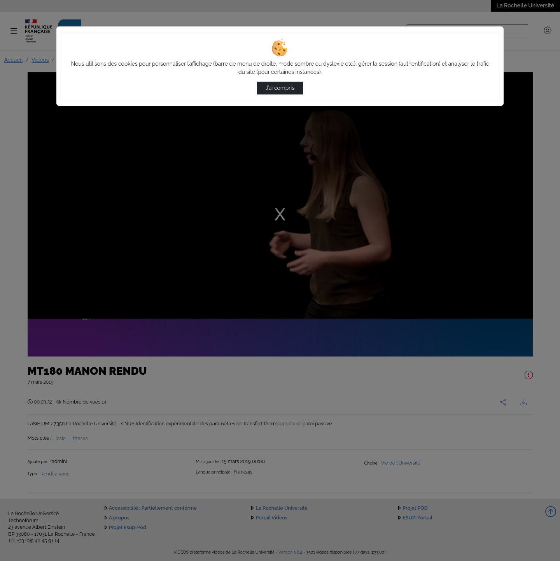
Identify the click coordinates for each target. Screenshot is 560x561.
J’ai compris (280, 88)
